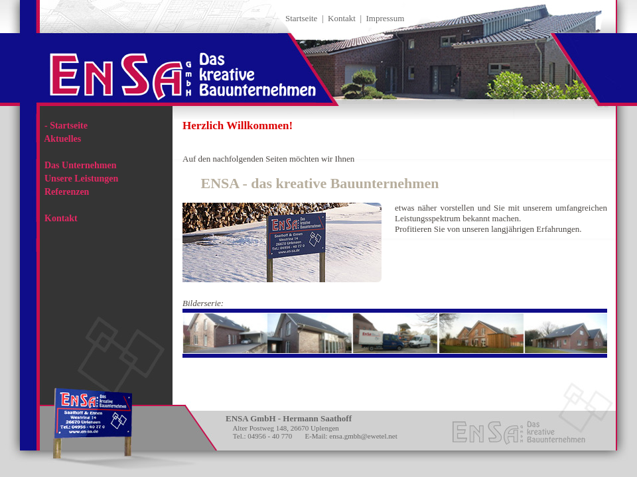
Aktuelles (60, 139)
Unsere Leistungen (79, 179)
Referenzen (64, 192)
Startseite (301, 18)
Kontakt (342, 18)
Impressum (385, 18)
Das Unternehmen (78, 165)
